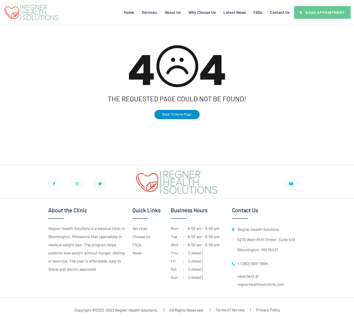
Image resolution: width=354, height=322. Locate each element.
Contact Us (280, 12)
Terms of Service (230, 309)
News (137, 252)
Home (129, 12)
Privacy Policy (268, 309)
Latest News (235, 12)
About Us (173, 12)
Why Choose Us (202, 12)
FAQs (258, 12)
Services (149, 12)
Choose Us (142, 236)
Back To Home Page (177, 114)
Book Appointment (325, 12)
